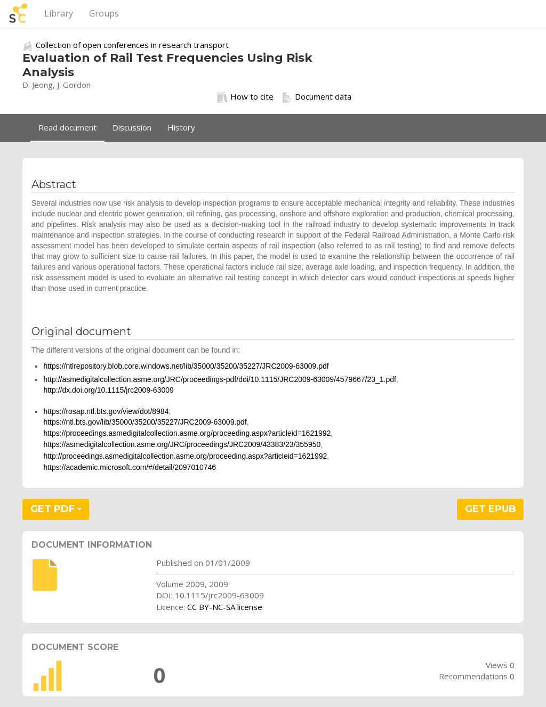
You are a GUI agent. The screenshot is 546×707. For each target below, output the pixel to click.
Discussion (132, 127)
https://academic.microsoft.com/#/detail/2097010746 (129, 467)
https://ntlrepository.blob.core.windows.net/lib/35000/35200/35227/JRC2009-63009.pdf (185, 366)
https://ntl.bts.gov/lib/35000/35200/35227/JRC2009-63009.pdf (144, 422)
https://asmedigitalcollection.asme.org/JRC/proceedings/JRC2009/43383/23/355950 (181, 444)
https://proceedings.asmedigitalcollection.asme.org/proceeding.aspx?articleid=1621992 (187, 433)
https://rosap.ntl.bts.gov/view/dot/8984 (105, 411)
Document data (316, 97)
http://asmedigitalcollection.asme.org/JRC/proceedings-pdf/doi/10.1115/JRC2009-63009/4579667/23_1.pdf (219, 379)
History (181, 127)
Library (58, 13)
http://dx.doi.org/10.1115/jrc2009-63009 (108, 390)
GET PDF (56, 509)
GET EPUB (490, 509)
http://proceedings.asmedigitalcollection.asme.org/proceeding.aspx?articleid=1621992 (185, 456)
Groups (104, 13)
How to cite (245, 97)
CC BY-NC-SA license (224, 607)
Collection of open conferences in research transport (132, 44)
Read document (67, 127)
